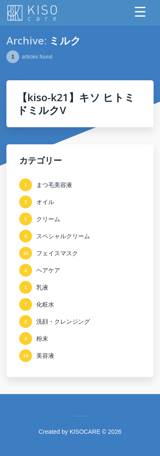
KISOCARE (85, 431)
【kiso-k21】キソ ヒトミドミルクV (76, 103)
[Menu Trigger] (140, 11)
